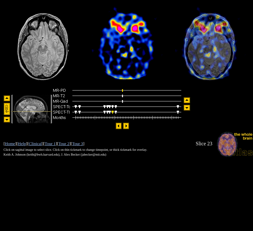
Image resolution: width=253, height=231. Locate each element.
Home (10, 143)
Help (22, 143)
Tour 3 (77, 143)
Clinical (35, 143)
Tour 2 (63, 143)
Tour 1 (50, 143)
